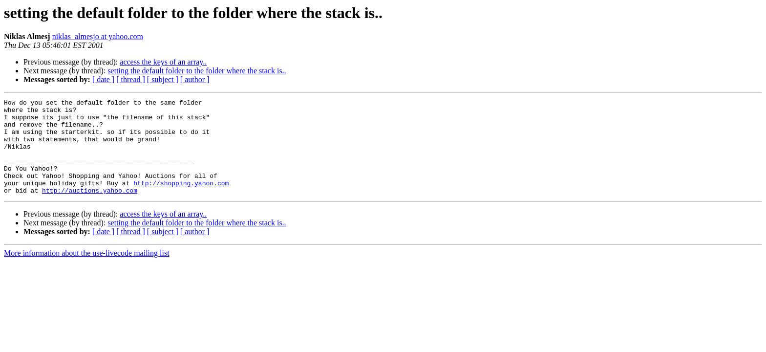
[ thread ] (130, 79)
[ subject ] (162, 79)
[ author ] (195, 79)
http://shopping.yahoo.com (181, 200)
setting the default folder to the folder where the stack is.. (196, 70)
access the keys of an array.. (163, 62)
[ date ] (103, 79)
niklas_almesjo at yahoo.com (97, 36)
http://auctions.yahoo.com (89, 209)
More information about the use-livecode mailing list (87, 272)
